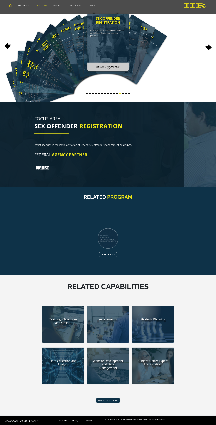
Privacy (75, 420)
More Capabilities (108, 400)
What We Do (58, 5)
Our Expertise (41, 5)
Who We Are (23, 5)
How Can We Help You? (22, 421)
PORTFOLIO (108, 266)
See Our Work (75, 5)
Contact (91, 5)
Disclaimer (62, 420)
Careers (88, 420)
